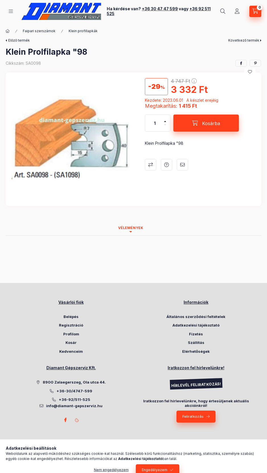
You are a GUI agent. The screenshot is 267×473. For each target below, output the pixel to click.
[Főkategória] (8, 31)
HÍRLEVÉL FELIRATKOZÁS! (196, 385)
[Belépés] (237, 11)
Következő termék (243, 40)
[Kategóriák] (11, 11)
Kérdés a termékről (166, 164)
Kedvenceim (71, 351)
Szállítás (196, 342)
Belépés (71, 316)
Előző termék (19, 40)
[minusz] (165, 127)
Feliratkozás (193, 416)
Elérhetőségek (196, 351)
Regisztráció (71, 325)
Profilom (71, 334)
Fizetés (196, 334)
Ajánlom (182, 164)
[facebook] (241, 63)
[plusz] (165, 119)
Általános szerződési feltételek (196, 316)
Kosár (71, 342)
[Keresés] (223, 11)
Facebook (65, 420)
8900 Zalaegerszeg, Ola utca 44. (74, 382)
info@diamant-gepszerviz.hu (74, 405)
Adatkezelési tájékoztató (195, 325)
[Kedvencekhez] (250, 71)
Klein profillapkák (83, 31)
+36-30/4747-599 (74, 391)
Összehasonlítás (150, 164)
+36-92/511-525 (74, 399)
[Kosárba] (206, 123)
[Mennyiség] (154, 123)
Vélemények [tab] (130, 228)
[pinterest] (255, 63)
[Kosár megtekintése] (255, 11)
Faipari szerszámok (39, 31)
